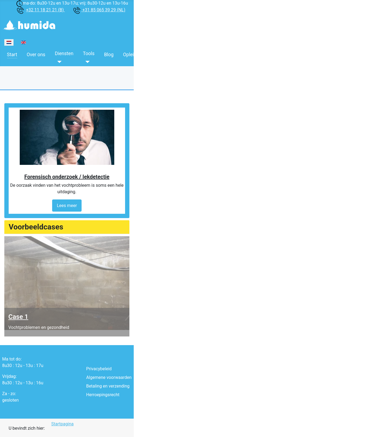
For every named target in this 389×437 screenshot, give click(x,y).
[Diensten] (58, 61)
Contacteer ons (199, 54)
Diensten (64, 53)
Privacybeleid (99, 368)
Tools (89, 53)
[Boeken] (160, 61)
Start (12, 54)
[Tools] (86, 61)
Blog (108, 54)
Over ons (36, 54)
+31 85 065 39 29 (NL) (103, 9)
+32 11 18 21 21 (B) (45, 9)
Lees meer (67, 205)
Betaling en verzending (108, 386)
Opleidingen (135, 54)
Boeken (165, 53)
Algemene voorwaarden (109, 377)
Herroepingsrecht (102, 394)
